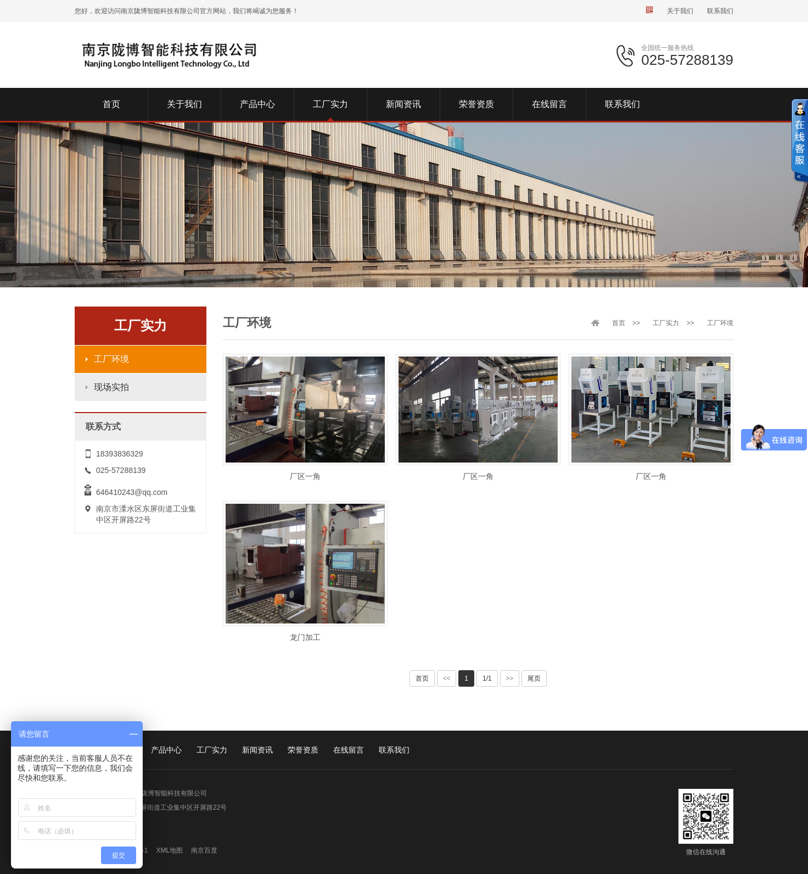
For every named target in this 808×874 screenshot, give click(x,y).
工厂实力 (666, 323)
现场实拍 (111, 387)
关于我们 (680, 11)
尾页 (534, 678)
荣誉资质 (303, 749)
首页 (618, 323)
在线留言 (348, 749)
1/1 (487, 678)
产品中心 (166, 749)
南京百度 (204, 850)
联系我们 (720, 11)
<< (447, 678)
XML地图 (169, 850)
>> (510, 678)
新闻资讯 (257, 749)
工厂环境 (111, 359)
